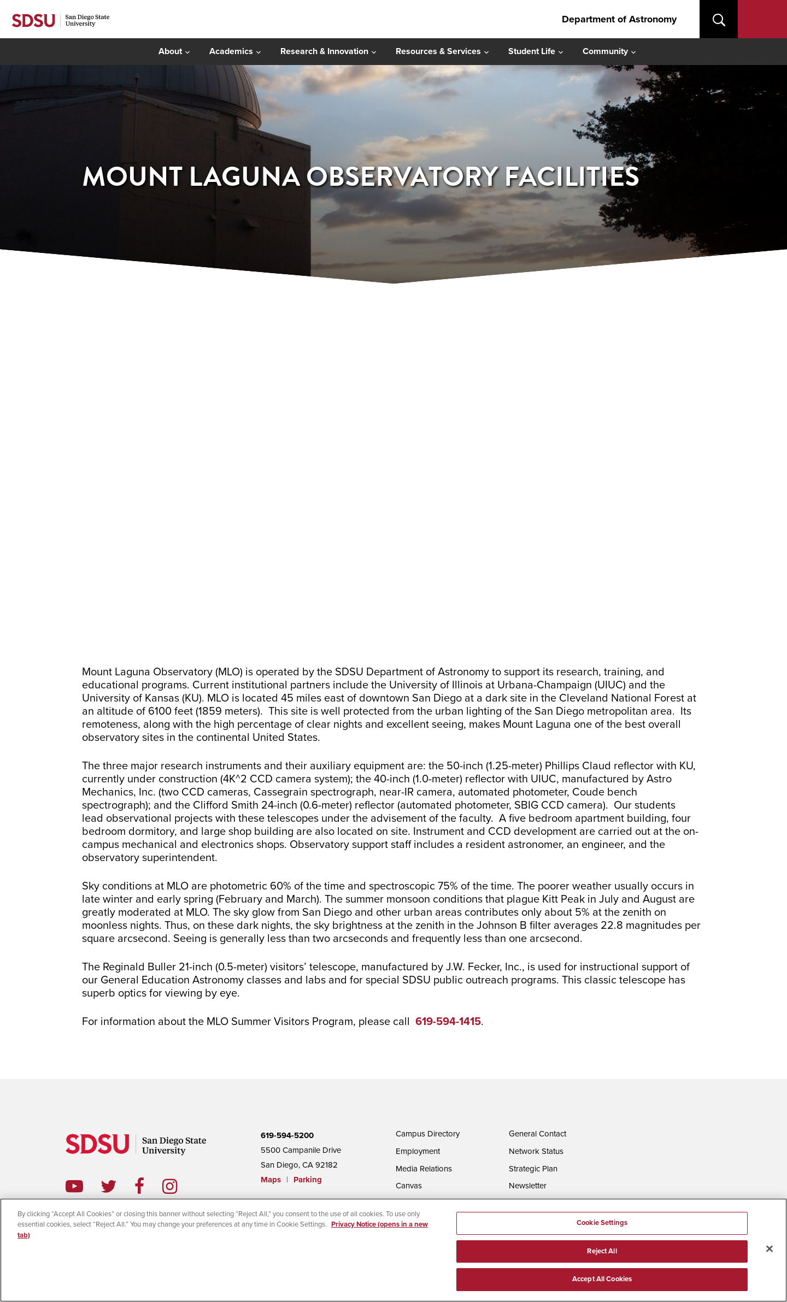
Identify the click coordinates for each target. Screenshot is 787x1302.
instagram (178, 1186)
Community (605, 51)
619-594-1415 (448, 1021)
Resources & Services (438, 51)
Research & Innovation (324, 51)
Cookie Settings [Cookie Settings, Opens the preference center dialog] (602, 1222)
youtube (74, 1186)
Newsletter (528, 1186)
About (170, 51)
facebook (148, 1186)
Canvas (409, 1186)
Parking (307, 1180)
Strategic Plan (533, 1169)
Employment (418, 1151)
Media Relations (424, 1169)
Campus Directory (428, 1134)
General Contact (537, 1134)
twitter (117, 1186)
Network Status (536, 1151)
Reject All (601, 1251)
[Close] (769, 1249)
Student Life (531, 51)
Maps (271, 1180)
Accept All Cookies (602, 1279)
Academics (231, 51)
